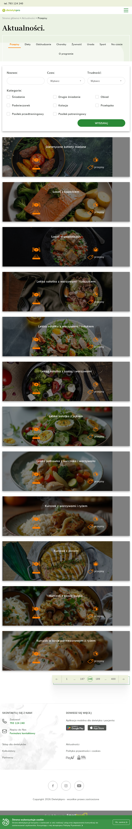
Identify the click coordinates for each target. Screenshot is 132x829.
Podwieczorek (21, 105)
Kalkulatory (8, 751)
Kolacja (63, 105)
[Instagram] (66, 786)
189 (98, 679)
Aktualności (28, 17)
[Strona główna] (11, 10)
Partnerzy (7, 757)
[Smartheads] (77, 815)
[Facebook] (53, 786)
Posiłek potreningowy (72, 114)
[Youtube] (79, 786)
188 (90, 679)
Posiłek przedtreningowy (28, 114)
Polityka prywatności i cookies (83, 751)
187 (82, 679)
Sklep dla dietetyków (14, 744)
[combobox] (66, 81)
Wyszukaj (101, 123)
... (74, 679)
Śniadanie (18, 97)
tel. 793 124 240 (13, 3)
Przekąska (107, 105)
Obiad (105, 97)
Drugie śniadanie (69, 97)
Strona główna (10, 17)
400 (113, 679)
